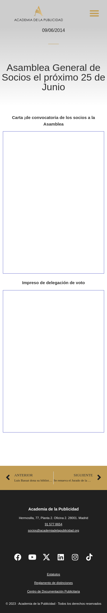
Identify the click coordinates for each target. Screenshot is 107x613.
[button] (94, 13)
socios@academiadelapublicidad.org (53, 530)
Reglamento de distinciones (53, 583)
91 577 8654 (53, 524)
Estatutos (53, 574)
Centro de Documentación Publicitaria (53, 591)
